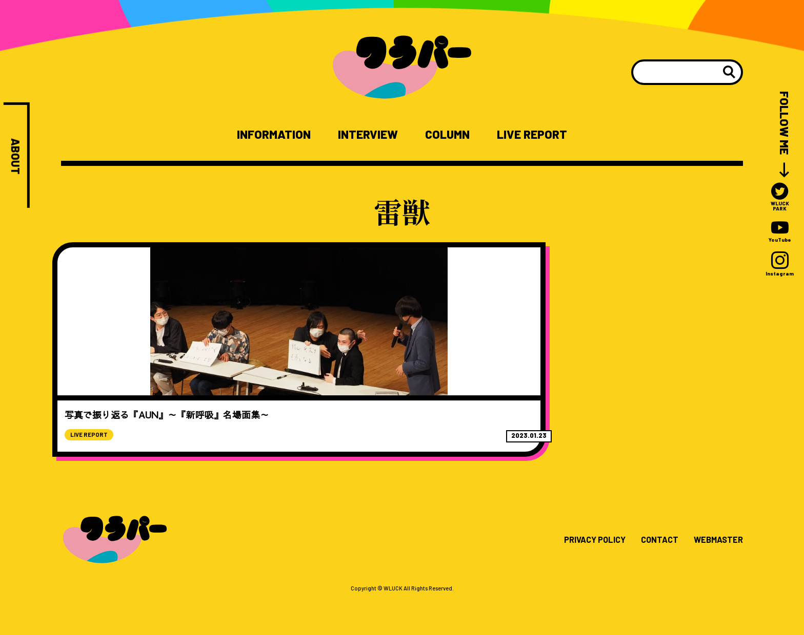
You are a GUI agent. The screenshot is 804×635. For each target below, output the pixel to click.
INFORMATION (263, 134)
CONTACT (652, 577)
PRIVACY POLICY (582, 577)
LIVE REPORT (543, 134)
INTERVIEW (365, 134)
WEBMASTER (715, 577)
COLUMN (451, 134)
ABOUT (16, 158)
